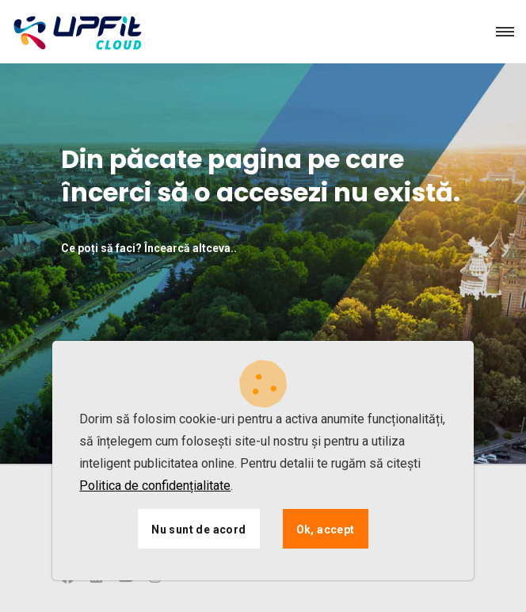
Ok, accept (325, 529)
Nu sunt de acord (198, 529)
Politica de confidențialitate (155, 485)
